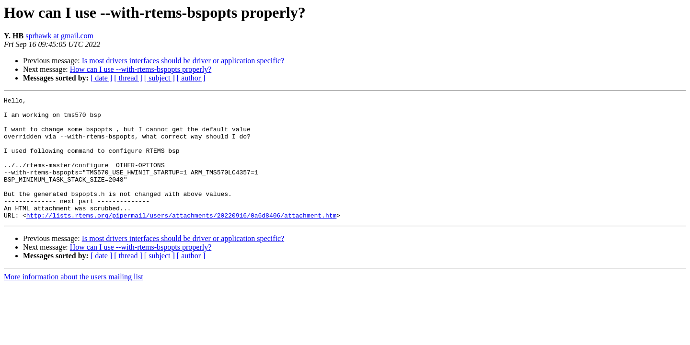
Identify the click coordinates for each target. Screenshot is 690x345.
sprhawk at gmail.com (59, 36)
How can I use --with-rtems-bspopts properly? (140, 69)
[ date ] (101, 78)
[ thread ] (128, 78)
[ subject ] (159, 78)
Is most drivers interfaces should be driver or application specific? (183, 61)
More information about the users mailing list (73, 301)
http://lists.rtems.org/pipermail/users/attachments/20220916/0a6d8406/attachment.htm (181, 239)
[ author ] (191, 78)
